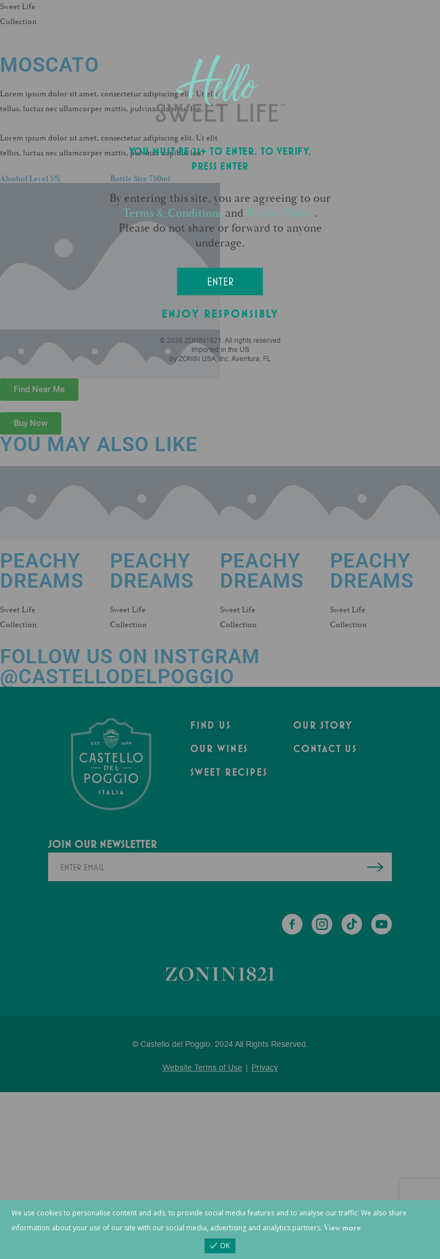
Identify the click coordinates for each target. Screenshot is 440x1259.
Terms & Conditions (172, 213)
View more (342, 1228)
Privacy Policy (280, 213)
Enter (220, 281)
